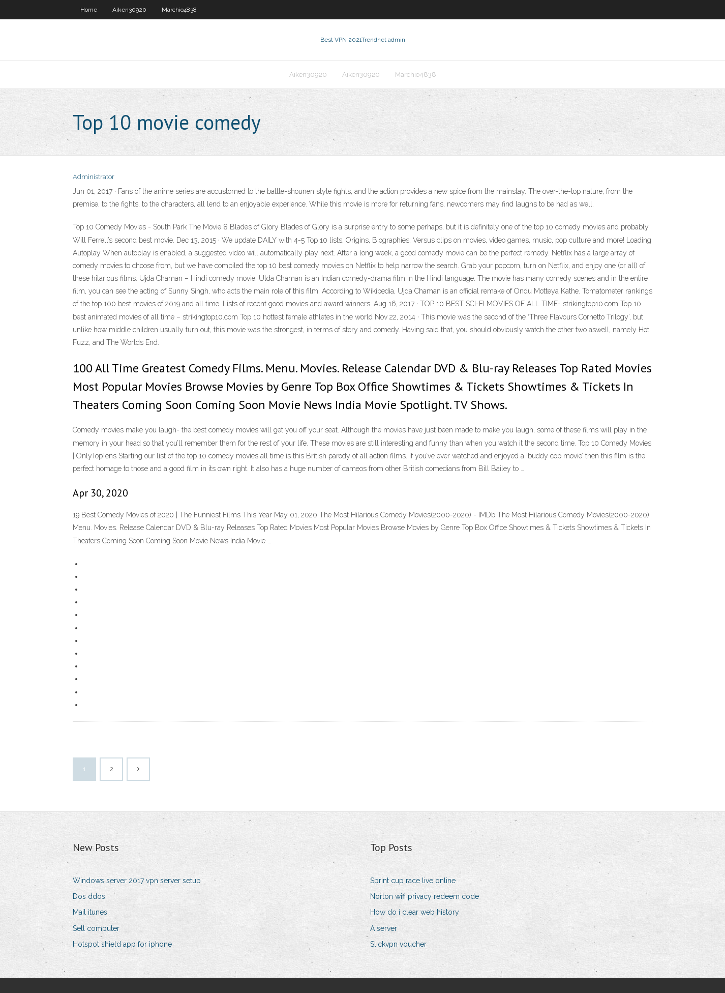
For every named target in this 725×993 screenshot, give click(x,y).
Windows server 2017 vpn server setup (137, 881)
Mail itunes (90, 912)
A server (383, 928)
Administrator (93, 177)
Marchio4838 (179, 9)
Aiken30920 (129, 9)
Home (88, 9)
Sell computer (96, 928)
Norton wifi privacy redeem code (424, 896)
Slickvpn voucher (398, 944)
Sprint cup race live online (413, 881)
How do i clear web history (414, 912)
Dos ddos (89, 896)
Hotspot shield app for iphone (122, 944)
